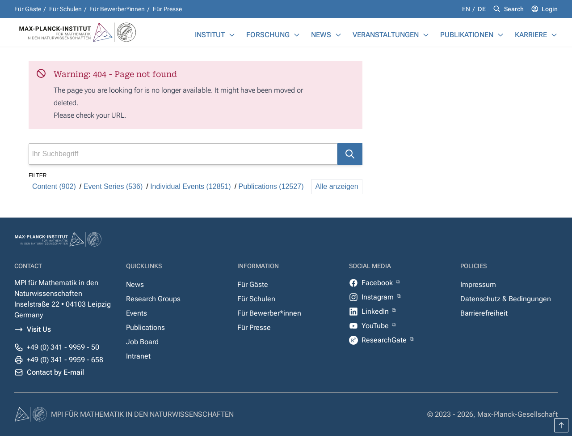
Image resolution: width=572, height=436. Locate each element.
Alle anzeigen (336, 186)
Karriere (531, 34)
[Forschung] (296, 35)
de (482, 9)
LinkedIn (376, 311)
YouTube (376, 325)
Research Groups (153, 299)
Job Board (142, 342)
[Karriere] (554, 35)
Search (514, 9)
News (321, 34)
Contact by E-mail (55, 372)
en (466, 9)
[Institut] (232, 35)
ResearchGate (385, 340)
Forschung (268, 34)
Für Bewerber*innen (117, 9)
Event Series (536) (113, 186)
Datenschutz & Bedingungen (505, 299)
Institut (210, 34)
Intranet (138, 356)
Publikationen (466, 34)
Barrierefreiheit (484, 313)
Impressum (478, 284)
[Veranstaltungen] (425, 35)
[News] (338, 35)
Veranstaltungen (386, 34)
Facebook (378, 282)
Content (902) (54, 186)
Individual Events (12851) (190, 186)
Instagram (378, 297)
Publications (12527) (271, 186)
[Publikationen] (500, 35)
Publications (145, 327)
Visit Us (39, 329)
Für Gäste (27, 9)
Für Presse (167, 9)
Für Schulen (65, 9)
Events (136, 313)
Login (550, 9)
